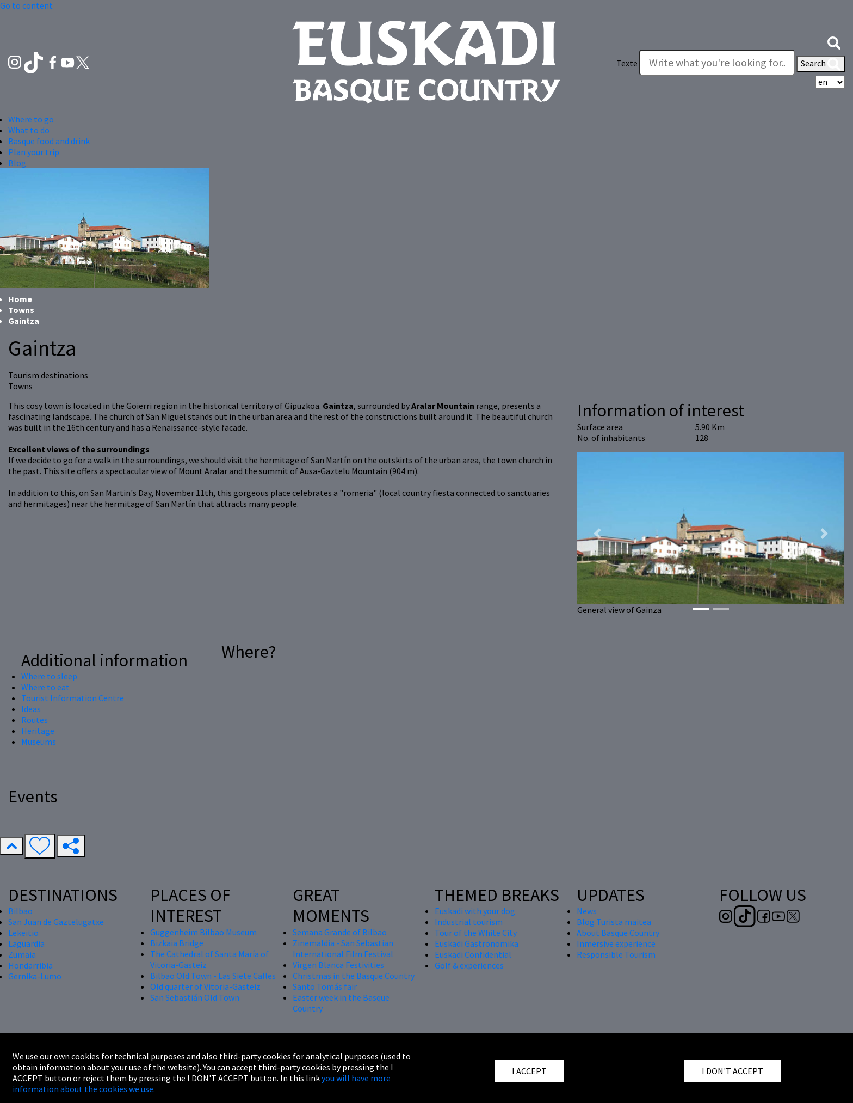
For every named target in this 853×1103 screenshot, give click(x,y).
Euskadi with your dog (475, 910)
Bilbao (20, 910)
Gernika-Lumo (34, 976)
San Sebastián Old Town (194, 997)
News (587, 910)
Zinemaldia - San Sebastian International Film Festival (343, 948)
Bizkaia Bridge (176, 942)
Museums (38, 741)
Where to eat (45, 687)
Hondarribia (30, 965)
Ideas (31, 708)
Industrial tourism (469, 921)
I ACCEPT (529, 1070)
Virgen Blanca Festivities (338, 964)
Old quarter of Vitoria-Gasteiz (205, 986)
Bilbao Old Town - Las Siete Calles (213, 975)
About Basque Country (618, 932)
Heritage (37, 730)
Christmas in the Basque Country (354, 975)
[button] (833, 41)
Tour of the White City (476, 932)
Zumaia (22, 954)
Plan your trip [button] (33, 151)
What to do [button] (29, 130)
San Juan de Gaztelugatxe (56, 921)
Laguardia (26, 943)
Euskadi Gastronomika (476, 943)
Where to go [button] (31, 119)
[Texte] (717, 63)
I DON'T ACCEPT (732, 1070)
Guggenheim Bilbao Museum (203, 932)
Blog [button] (17, 162)
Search (820, 64)
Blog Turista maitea (614, 921)
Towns (21, 309)
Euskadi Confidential (473, 954)
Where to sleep (49, 676)
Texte (627, 63)
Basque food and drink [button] (49, 141)
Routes (34, 719)
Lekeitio (23, 932)
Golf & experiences (469, 965)
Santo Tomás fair (325, 986)
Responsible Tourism (616, 954)
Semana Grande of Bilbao (340, 932)
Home (20, 298)
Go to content (26, 5)
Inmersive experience (616, 943)
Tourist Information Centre (72, 698)
